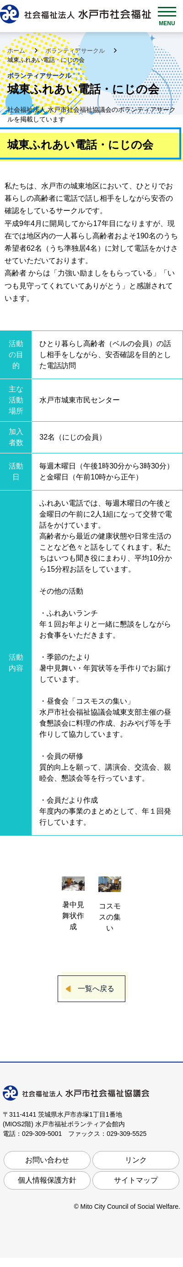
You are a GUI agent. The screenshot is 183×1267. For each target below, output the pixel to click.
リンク (136, 1160)
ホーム (17, 50)
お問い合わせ (47, 1160)
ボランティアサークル (76, 50)
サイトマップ (136, 1180)
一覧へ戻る (96, 988)
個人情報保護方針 (47, 1180)
